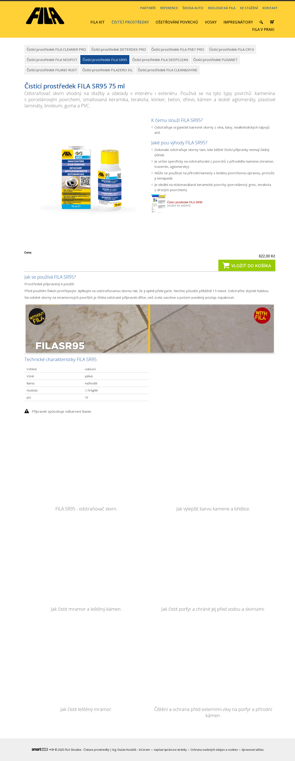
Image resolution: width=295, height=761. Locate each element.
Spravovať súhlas (253, 750)
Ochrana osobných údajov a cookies (214, 750)
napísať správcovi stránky (170, 750)
